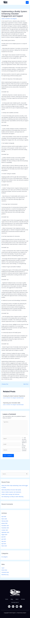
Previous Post (4, 384)
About (17, 599)
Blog (12, 599)
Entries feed (4, 570)
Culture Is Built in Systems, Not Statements (11, 492)
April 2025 (4, 543)
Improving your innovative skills (11, 403)
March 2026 (4, 518)
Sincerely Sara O (15, 602)
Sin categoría (14, 18)
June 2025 (4, 539)
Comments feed (5, 572)
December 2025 (5, 525)
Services (23, 599)
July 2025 (3, 536)
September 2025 (5, 532)
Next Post (26, 384)
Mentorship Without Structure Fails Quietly (11, 489)
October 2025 (5, 530)
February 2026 (5, 521)
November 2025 (5, 527)
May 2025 (4, 541)
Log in (3, 567)
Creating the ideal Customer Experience (14, 396)
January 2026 (4, 523)
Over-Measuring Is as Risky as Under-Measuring (12, 496)
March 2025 (4, 545)
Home (6, 599)
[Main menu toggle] (27, 2)
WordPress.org (5, 574)
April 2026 (4, 516)
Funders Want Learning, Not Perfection (10, 494)
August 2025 (4, 534)
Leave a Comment (6, 18)
